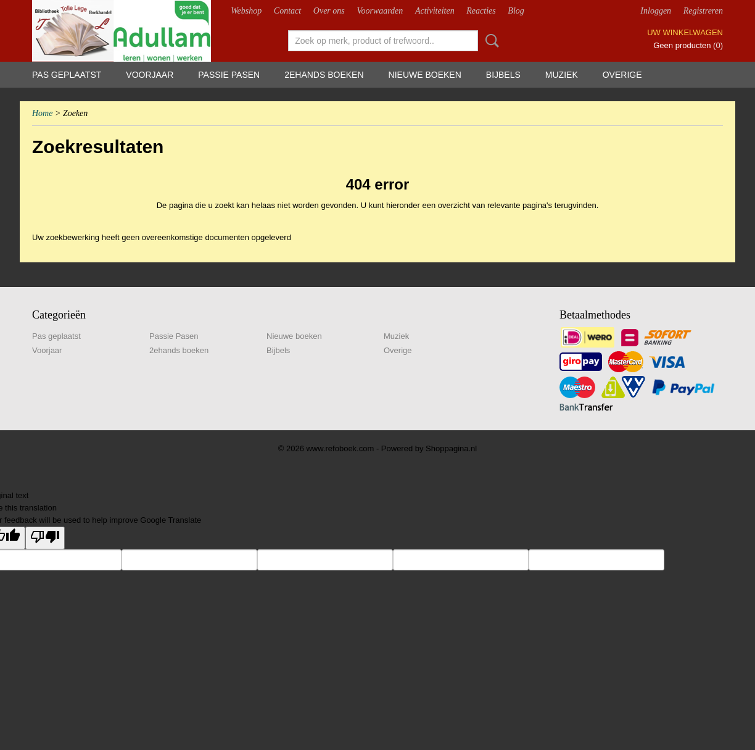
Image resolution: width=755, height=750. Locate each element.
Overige (622, 75)
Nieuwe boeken (425, 75)
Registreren (703, 10)
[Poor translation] (45, 538)
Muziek (561, 75)
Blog (516, 10)
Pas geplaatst (66, 75)
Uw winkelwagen (685, 32)
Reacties (480, 10)
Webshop (246, 10)
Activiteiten (435, 10)
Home (42, 113)
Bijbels (503, 75)
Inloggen (655, 10)
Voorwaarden (380, 10)
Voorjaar (149, 75)
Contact (287, 10)
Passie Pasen (229, 75)
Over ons (329, 10)
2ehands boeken (323, 75)
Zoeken (490, 40)
